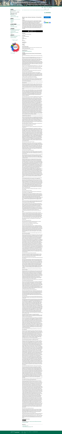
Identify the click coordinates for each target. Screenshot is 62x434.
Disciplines (12, 21)
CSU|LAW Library (13, 31)
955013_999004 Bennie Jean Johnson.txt (27, 426)
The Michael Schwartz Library (15, 30)
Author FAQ (12, 25)
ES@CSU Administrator (14, 36)
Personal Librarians (13, 37)
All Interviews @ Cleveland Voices (14, 32)
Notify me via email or (14, 16)
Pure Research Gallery (14, 26)
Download (47, 17)
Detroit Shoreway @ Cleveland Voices (27, 51)
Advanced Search (13, 15)
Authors (12, 22)
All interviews (47, 12)
